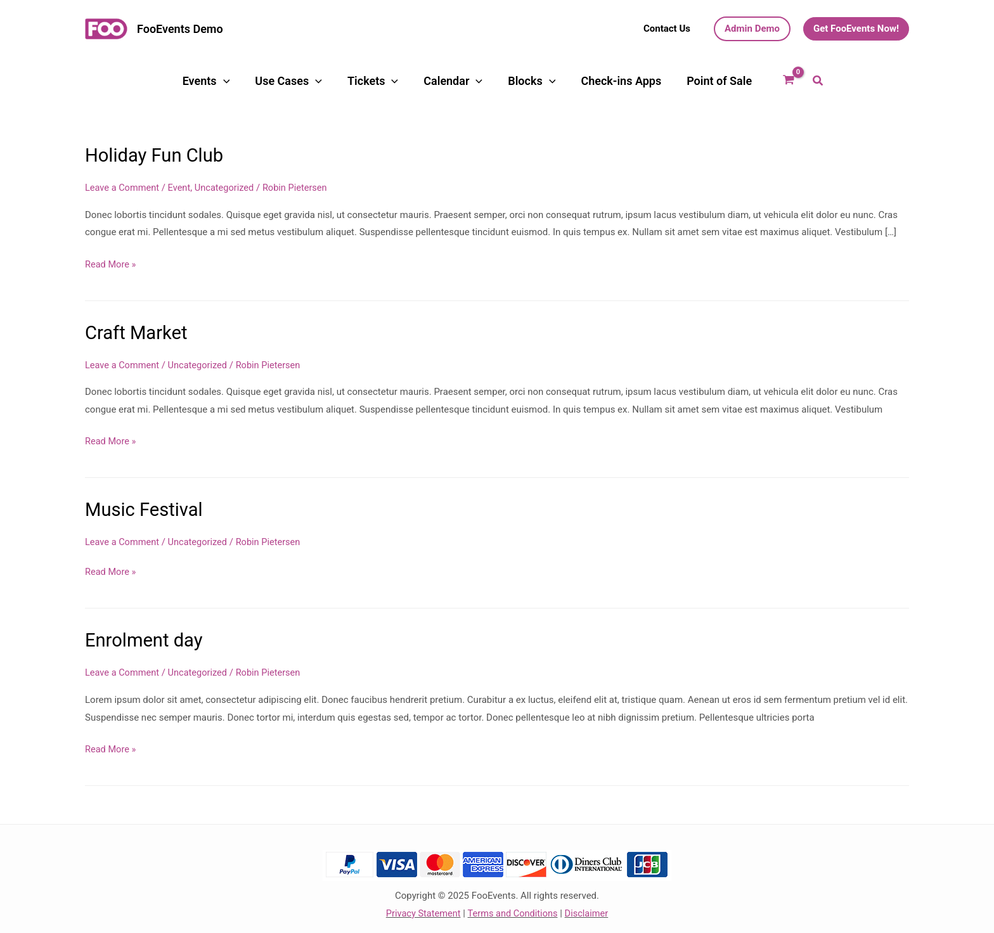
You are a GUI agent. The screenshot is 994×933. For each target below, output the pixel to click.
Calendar (448, 81)
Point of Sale (667, 80)
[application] (266, 81)
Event (181, 187)
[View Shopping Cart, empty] (733, 81)
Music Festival (145, 509)
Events (249, 81)
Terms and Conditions (513, 911)
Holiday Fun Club (156, 155)
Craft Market (137, 332)
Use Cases (315, 81)
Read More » (111, 264)
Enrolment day (145, 638)
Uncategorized (228, 187)
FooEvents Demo (180, 28)
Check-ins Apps (585, 80)
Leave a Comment (123, 187)
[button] (667, 28)
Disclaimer (588, 911)
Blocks (511, 81)
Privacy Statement (421, 911)
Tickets (384, 81)
